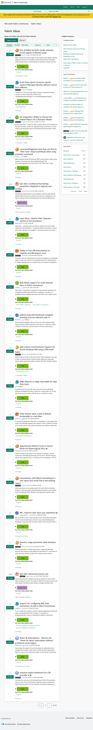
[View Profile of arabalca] (17, 287)
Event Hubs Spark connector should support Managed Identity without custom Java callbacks (36, 85)
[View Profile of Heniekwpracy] (24, 515)
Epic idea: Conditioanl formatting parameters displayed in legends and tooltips (33, 186)
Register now (57, 17)
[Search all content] (69, 11)
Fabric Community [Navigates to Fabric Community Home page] (20, 2)
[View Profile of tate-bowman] (19, 450)
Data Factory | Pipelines (70, 171)
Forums (31, 2)
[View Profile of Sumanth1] (24, 354)
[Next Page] (58, 704)
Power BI (18, 72)
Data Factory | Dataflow (70, 183)
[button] (11, 40)
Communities (55, 2)
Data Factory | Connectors (71, 155)
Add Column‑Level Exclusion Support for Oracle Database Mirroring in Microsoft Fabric (35, 349)
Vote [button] (10, 54)
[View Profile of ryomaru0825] (67, 98)
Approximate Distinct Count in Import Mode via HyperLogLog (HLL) (36, 447)
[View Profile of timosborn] (66, 104)
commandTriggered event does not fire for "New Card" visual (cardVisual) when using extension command (36, 151)
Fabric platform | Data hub (23, 304)
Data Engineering (20, 107)
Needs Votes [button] (22, 203)
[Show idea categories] (40, 45)
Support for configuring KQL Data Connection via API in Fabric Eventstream (37, 604)
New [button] (22, 66)
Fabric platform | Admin (22, 371)
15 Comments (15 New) (22, 666)
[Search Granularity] (39, 11)
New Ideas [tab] (25, 45)
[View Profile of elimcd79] (17, 319)
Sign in (72, 7)
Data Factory (67, 167)
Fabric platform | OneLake (71, 187)
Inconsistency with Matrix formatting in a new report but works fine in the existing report (35, 480)
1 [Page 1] (37, 705)
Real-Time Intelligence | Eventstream (25, 627)
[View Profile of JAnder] (17, 156)
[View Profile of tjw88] (16, 223)
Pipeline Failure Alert (69, 45)
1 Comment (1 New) (21, 76)
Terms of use (80, 718)
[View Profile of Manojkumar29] (25, 122)
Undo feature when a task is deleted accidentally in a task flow (35, 415)
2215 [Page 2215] (55, 705)
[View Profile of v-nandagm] (24, 255)
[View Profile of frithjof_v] (66, 78)
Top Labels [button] (66, 146)
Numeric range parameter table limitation (38, 542)
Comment (18, 110)
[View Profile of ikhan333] (23, 55)
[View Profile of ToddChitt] (70, 137)
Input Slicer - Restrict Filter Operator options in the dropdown (35, 219)
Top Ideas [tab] (17, 45)
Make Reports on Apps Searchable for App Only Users (38, 382)
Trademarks (89, 718)
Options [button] (22, 40)
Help (78, 7)
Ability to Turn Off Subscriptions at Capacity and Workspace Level (35, 251)
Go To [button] (84, 7)
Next (85, 191)
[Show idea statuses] (51, 45)
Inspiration (39, 2)
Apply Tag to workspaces (71, 59)
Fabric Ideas (36, 23)
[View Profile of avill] (16, 386)
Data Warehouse (68, 179)
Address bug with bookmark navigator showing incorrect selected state (36, 316)
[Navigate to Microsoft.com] (6, 2)
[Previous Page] (35, 704)
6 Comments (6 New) (21, 536)
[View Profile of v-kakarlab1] (24, 677)
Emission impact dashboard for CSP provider (35, 673)
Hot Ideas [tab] (9, 45)
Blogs (63, 2)
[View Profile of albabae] (65, 91)
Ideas (47, 2)
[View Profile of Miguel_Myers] (25, 191)
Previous (73, 191)
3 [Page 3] (45, 705)
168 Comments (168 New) (23, 597)
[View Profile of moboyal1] (24, 89)
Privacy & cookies (70, 718)
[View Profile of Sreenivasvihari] (25, 546)
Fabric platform (68, 159)
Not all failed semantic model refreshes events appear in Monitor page (36, 51)
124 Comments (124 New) (23, 212)
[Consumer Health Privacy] (23, 724)
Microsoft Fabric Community (16, 23)
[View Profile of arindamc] (72, 131)
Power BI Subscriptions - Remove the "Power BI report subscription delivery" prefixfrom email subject (34, 640)
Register (65, 7)
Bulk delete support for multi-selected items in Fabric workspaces (36, 283)
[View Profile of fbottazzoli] (18, 645)
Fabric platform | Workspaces (24, 139)
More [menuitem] (69, 2)
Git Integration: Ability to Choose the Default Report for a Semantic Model (36, 118)
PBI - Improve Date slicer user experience (38, 512)
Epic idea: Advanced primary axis (34, 573)
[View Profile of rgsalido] (17, 608)
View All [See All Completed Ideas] (66, 68)
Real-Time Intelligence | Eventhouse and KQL (28, 625)
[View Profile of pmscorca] (18, 418)
